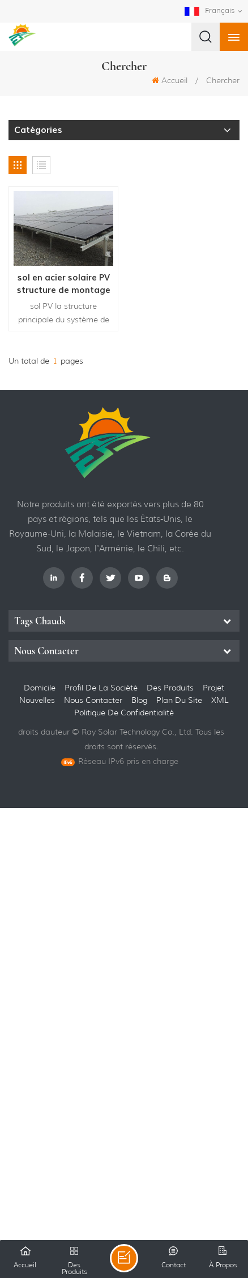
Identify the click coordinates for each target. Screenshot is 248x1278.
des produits (170, 688)
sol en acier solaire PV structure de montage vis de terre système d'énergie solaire (63, 284)
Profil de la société (101, 688)
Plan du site (180, 700)
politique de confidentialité (124, 712)
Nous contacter (93, 700)
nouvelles (37, 700)
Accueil (169, 80)
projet (213, 688)
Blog (139, 700)
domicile (39, 688)
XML (220, 700)
